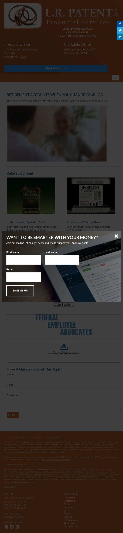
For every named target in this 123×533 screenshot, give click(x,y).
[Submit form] (20, 290)
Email (9, 269)
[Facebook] (120, 24)
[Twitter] (120, 30)
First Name (13, 252)
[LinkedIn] (120, 37)
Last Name (51, 252)
